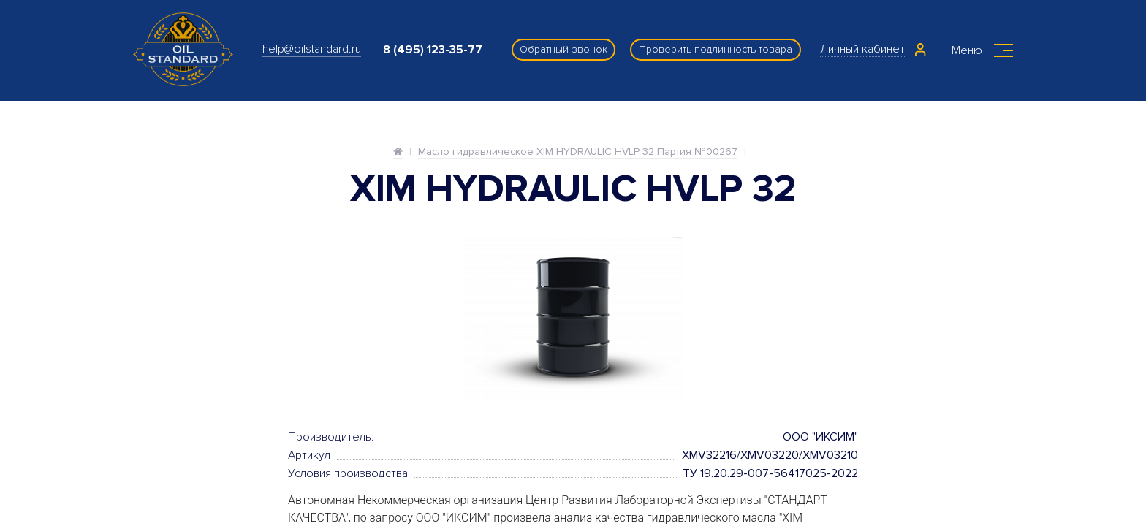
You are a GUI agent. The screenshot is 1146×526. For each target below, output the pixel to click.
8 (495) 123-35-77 (432, 49)
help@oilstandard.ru (311, 49)
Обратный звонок (563, 49)
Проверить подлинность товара (715, 49)
